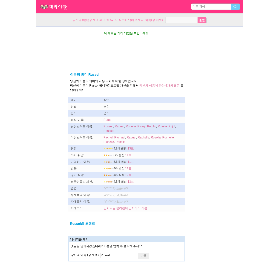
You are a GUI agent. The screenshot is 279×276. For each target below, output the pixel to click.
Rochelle (168, 137)
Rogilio (151, 126)
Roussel (109, 130)
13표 (131, 148)
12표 (128, 175)
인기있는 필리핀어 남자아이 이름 (125, 208)
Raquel (131, 137)
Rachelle (143, 137)
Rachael (119, 137)
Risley (141, 126)
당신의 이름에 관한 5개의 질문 (159, 85)
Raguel (119, 126)
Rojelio (162, 126)
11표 (128, 155)
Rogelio (131, 126)
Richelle (109, 141)
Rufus (107, 119)
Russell (108, 126)
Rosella (156, 137)
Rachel (108, 137)
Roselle (120, 141)
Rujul (171, 126)
